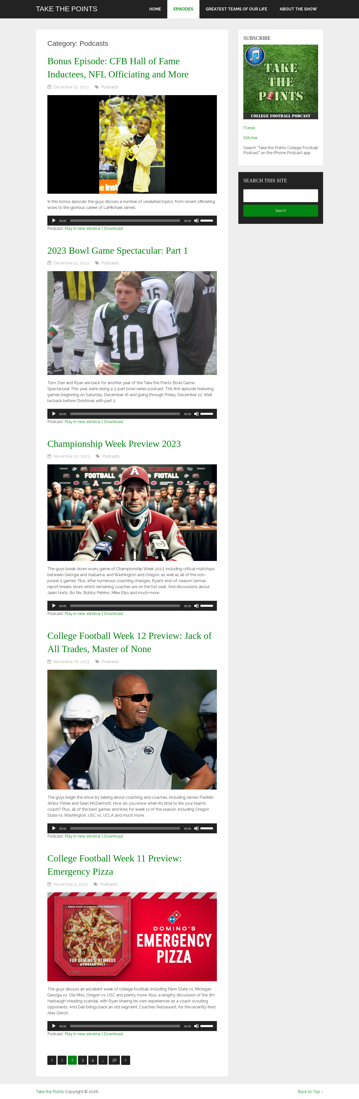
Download (113, 228)
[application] (132, 221)
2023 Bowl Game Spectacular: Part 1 (117, 250)
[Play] (53, 220)
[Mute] (196, 220)
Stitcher (250, 137)
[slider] (125, 220)
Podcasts (110, 87)
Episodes (183, 9)
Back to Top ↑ (310, 1091)
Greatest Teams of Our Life (236, 9)
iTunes (249, 127)
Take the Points (66, 8)
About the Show (298, 9)
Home (155, 9)
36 (114, 1060)
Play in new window (83, 228)
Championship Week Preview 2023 (114, 443)
